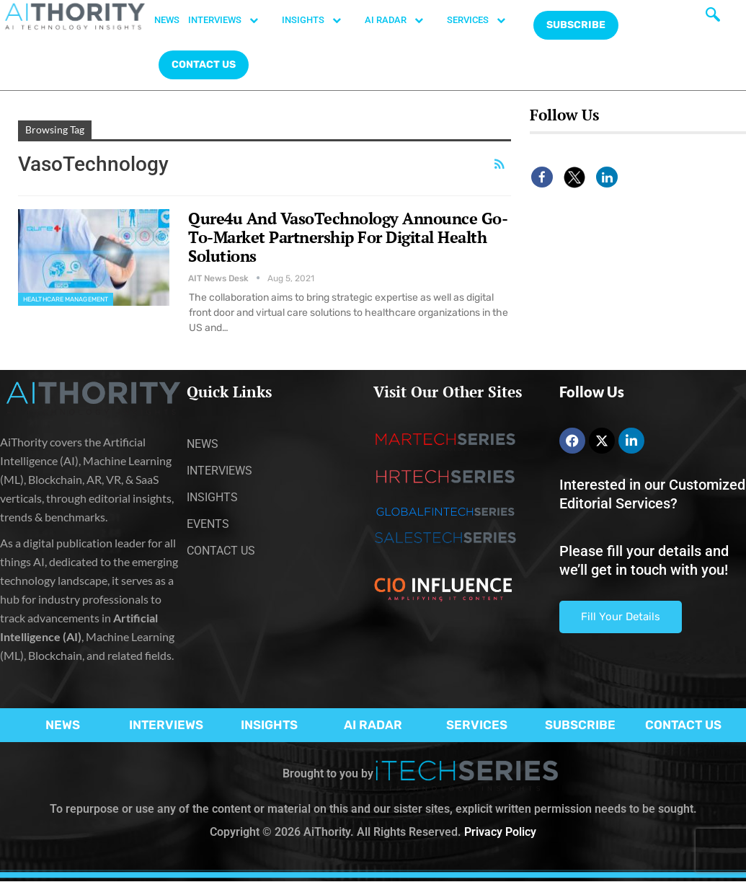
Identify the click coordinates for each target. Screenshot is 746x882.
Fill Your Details (620, 616)
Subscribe (575, 25)
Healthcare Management (65, 299)
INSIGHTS (319, 20)
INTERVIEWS (230, 20)
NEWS (166, 19)
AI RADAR (401, 20)
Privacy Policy (500, 832)
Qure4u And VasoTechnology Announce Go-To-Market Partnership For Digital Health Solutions (347, 237)
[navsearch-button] (712, 18)
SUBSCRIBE (580, 725)
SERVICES (483, 20)
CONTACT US (204, 64)
